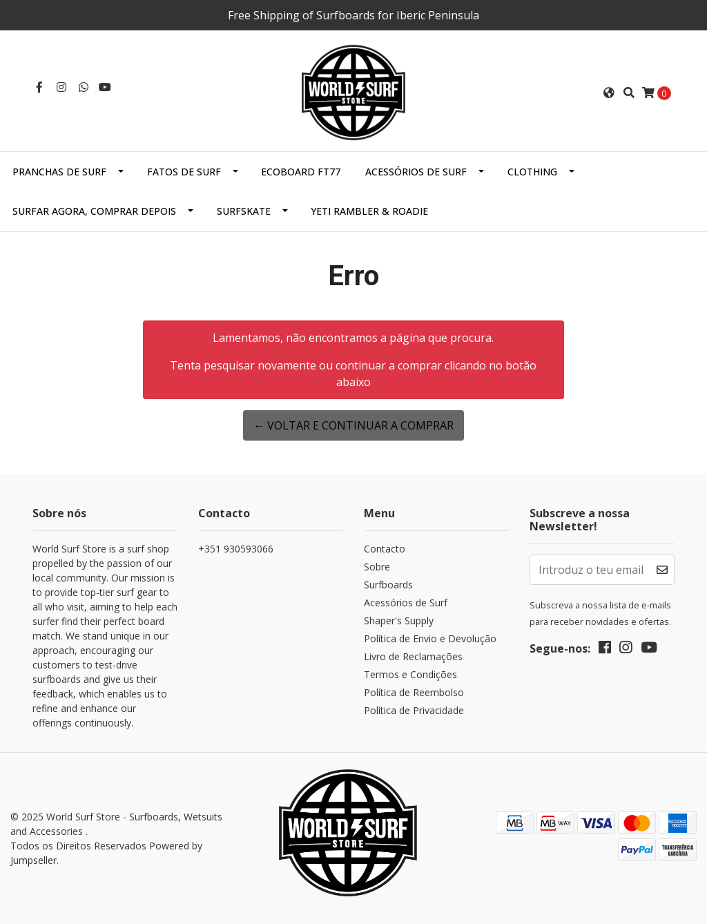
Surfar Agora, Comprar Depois (94, 211)
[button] (609, 92)
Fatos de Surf (184, 171)
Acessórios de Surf (416, 171)
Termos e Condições (410, 674)
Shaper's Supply (399, 620)
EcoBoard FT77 (300, 171)
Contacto (384, 548)
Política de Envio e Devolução (430, 638)
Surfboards (388, 584)
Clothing (532, 171)
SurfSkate (244, 211)
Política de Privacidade (414, 710)
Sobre (377, 566)
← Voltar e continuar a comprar (353, 425)
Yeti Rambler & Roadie (369, 211)
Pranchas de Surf (59, 171)
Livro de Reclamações (413, 656)
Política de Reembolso (414, 692)
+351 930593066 (235, 548)
